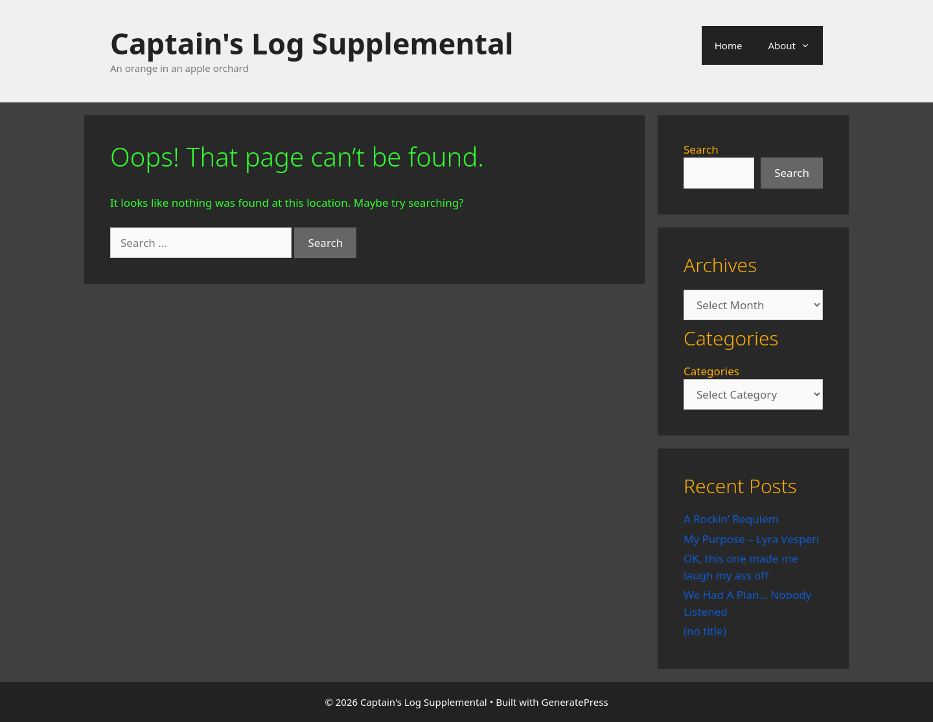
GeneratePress (575, 701)
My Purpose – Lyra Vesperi (751, 538)
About (795, 45)
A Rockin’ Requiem (731, 518)
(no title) (705, 630)
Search (701, 149)
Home (729, 45)
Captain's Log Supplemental (311, 43)
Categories (711, 371)
